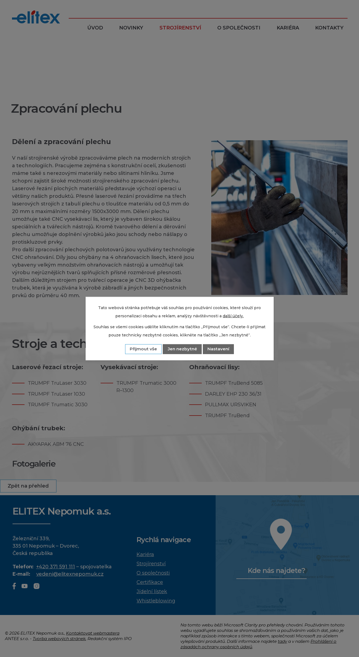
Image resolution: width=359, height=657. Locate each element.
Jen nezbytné (182, 348)
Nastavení (218, 348)
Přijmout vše (143, 348)
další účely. (233, 315)
